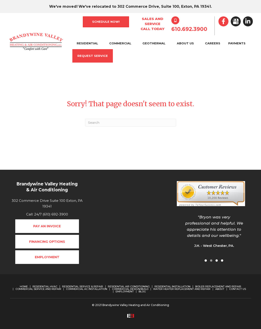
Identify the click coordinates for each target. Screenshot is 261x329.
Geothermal (153, 43)
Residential (87, 43)
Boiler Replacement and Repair (218, 286)
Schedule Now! (106, 21)
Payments (237, 43)
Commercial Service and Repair (38, 289)
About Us (185, 43)
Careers (212, 43)
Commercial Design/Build (130, 289)
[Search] (130, 123)
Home (24, 286)
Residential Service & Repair (82, 286)
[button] (205, 260)
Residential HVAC (45, 286)
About (219, 289)
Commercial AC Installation (86, 289)
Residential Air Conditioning (129, 286)
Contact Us (237, 289)
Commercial (120, 43)
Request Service (92, 56)
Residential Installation (172, 286)
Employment (125, 291)
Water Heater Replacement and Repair (181, 289)
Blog (142, 291)
